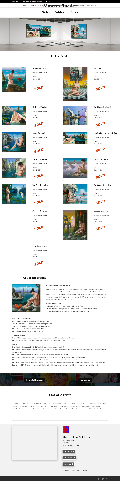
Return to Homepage (34, 380)
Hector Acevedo (27, 403)
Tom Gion (15, 406)
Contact (90, 5)
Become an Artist (79, 5)
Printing (48, 5)
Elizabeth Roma (59, 409)
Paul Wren (89, 409)
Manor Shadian (70, 409)
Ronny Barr (37, 403)
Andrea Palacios (96, 406)
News (69, 5)
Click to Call (68, 451)
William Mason (53, 406)
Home (25, 5)
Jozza (37, 406)
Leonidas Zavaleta (99, 409)
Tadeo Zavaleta (16, 403)
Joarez (32, 406)
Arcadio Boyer (57, 403)
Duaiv (99, 403)
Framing (41, 5)
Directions (67, 464)
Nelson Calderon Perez (29, 409)
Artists (32, 5)
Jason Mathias (64, 406)
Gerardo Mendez (75, 406)
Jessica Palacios (16, 409)
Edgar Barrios (47, 403)
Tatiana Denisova (91, 403)
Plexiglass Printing (59, 5)
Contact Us (85, 380)
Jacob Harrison (24, 406)
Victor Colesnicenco (78, 403)
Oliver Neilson (86, 406)
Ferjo (104, 403)
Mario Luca (44, 406)
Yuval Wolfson (80, 409)
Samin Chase (66, 403)
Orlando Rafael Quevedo (45, 409)
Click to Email (68, 458)
